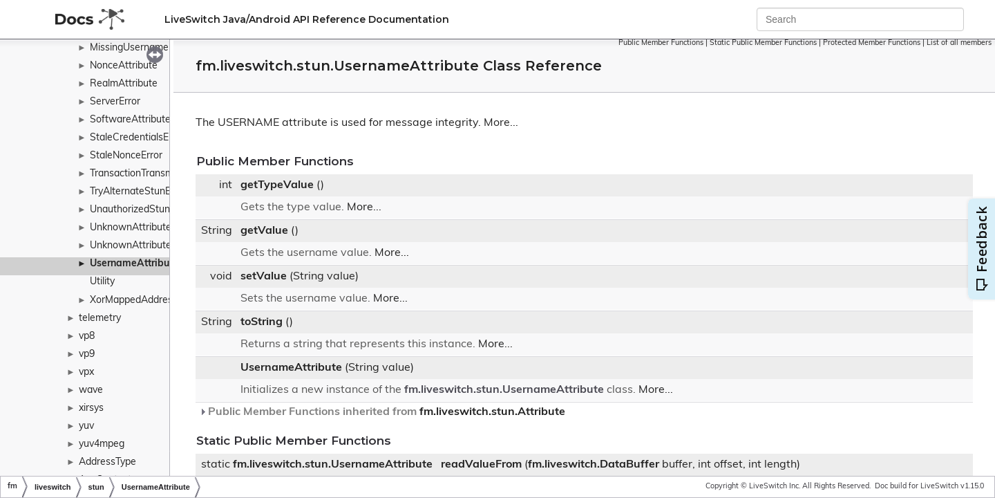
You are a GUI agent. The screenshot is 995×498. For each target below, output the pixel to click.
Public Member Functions (660, 43)
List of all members (959, 43)
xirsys (91, 408)
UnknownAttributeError (141, 228)
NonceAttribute (124, 66)
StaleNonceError (126, 156)
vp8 (87, 336)
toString (261, 322)
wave (91, 390)
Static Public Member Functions (763, 43)
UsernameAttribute (134, 264)
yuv (86, 426)
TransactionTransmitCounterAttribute (172, 174)
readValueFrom (481, 464)
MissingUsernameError (140, 48)
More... (501, 123)
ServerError (115, 102)
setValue (263, 276)
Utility (102, 282)
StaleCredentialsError (137, 138)
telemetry (100, 318)
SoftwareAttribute (130, 120)
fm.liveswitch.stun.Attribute (492, 412)
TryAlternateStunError (138, 192)
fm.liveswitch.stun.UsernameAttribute (504, 390)
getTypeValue (277, 185)
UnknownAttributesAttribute (153, 246)
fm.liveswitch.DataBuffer (593, 464)
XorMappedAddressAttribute (153, 300)
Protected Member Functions (871, 43)
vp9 (87, 354)
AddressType (107, 462)
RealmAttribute (124, 84)
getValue (264, 231)
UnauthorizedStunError (140, 210)
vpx (86, 372)
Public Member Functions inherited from (382, 412)
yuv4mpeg (101, 444)
